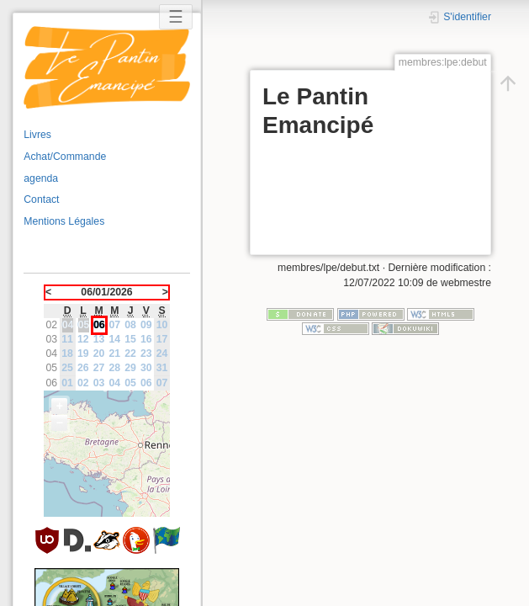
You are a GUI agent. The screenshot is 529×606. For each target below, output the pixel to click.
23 (146, 353)
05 (130, 383)
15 (130, 339)
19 (83, 353)
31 (162, 368)
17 (162, 339)
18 (67, 353)
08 (130, 325)
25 (67, 368)
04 (115, 383)
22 (130, 353)
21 (115, 353)
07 (115, 325)
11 (67, 339)
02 (83, 383)
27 (99, 368)
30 (146, 368)
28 (115, 368)
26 (83, 368)
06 (146, 383)
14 (115, 339)
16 (146, 339)
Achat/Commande (65, 156)
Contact (41, 199)
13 (99, 339)
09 (146, 325)
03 (99, 383)
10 (162, 325)
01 (67, 383)
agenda (41, 178)
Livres (37, 135)
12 (83, 339)
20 (99, 353)
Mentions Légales (64, 221)
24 (162, 353)
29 (130, 368)
